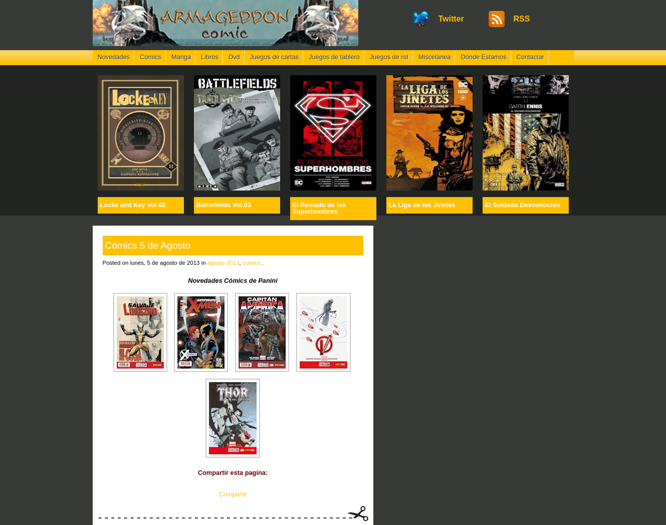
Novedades (114, 57)
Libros (209, 57)
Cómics (150, 57)
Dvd (234, 57)
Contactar (530, 57)
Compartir (232, 494)
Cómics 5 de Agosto (148, 245)
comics (252, 263)
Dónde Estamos (483, 57)
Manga (181, 57)
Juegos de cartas (274, 57)
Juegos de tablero (334, 57)
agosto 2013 (223, 263)
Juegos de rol (389, 57)
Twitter (451, 19)
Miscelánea (434, 57)
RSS (522, 19)
